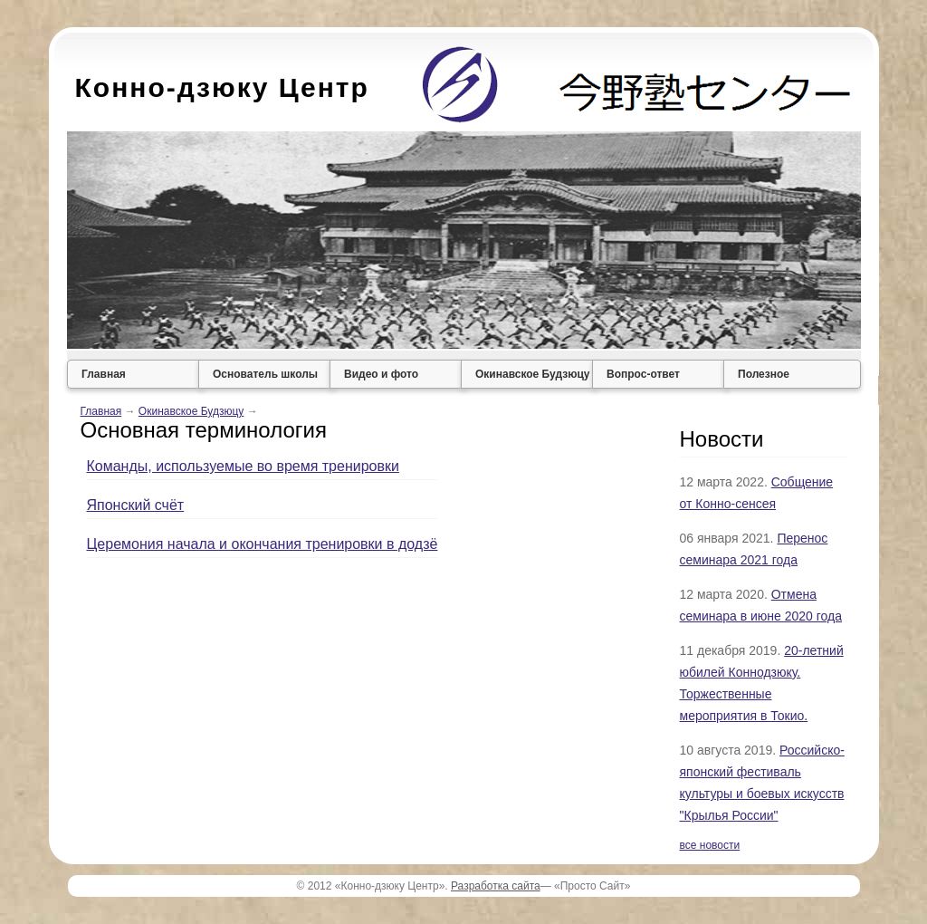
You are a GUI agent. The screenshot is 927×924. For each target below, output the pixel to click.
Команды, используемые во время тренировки (243, 466)
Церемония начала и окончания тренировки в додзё (262, 544)
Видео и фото (381, 374)
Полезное (763, 374)
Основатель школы (265, 374)
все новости (710, 845)
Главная (103, 374)
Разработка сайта (495, 886)
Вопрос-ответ (643, 374)
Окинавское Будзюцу (532, 374)
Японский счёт (136, 505)
